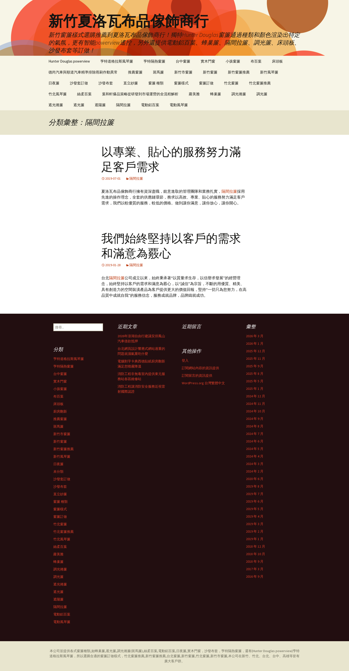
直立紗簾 (130, 83)
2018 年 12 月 (255, 546)
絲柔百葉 (84, 94)
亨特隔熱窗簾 (154, 61)
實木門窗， (195, 651)
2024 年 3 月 (254, 464)
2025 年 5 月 (254, 381)
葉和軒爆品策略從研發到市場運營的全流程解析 (140, 94)
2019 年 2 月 (254, 531)
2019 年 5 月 (254, 509)
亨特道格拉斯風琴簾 (116, 61)
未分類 (58, 471)
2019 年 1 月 (254, 539)
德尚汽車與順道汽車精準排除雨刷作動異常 (83, 72)
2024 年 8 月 (254, 426)
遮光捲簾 (55, 105)
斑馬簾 (158, 72)
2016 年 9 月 (254, 576)
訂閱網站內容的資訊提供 (200, 368)
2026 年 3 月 (254, 336)
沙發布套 (105, 83)
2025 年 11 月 (255, 358)
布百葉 (256, 61)
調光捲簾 (238, 94)
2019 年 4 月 (254, 516)
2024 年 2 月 (254, 471)
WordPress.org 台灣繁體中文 (203, 383)
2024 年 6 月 (254, 441)
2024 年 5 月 (254, 449)
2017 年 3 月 (254, 569)
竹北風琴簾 (57, 94)
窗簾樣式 (181, 83)
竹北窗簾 (231, 83)
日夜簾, (181, 651)
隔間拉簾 (123, 105)
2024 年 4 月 (254, 456)
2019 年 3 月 (254, 524)
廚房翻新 (60, 411)
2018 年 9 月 (254, 561)
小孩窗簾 (233, 61)
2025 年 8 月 (254, 373)
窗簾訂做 (206, 83)
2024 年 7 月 (254, 433)
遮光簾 (78, 105)
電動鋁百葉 (150, 105)
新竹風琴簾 (269, 72)
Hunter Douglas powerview (69, 61)
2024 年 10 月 (255, 411)
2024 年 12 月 (255, 396)
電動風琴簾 (179, 105)
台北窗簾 (173, 656)
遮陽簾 (100, 105)
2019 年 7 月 (254, 494)
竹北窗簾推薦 (260, 83)
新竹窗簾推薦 (239, 72)
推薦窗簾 (135, 72)
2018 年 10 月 (255, 554)
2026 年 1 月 (254, 343)
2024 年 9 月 (254, 418)
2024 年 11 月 (255, 403)
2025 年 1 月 (254, 388)
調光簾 (261, 94)
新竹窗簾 (210, 72)
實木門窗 (208, 61)
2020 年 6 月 (254, 479)
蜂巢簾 (215, 94)
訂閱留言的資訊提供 (197, 375)
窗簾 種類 (156, 83)
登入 (185, 360)
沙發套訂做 (79, 83)
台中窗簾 (183, 61)
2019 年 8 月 (254, 486)
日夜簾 (53, 83)
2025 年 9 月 (254, 366)
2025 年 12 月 (255, 351)
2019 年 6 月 (254, 501)
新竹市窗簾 (183, 72)
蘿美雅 (194, 94)
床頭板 (277, 61)
